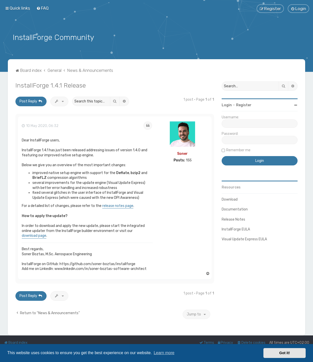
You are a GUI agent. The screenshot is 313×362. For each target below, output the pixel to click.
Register (244, 104)
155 (189, 160)
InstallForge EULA (236, 228)
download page (34, 235)
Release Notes (233, 219)
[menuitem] (42, 8)
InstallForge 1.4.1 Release (50, 85)
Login (227, 104)
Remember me (238, 149)
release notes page (117, 205)
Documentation (235, 209)
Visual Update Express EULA (244, 238)
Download (230, 199)
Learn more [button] (164, 353)
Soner (182, 153)
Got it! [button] (284, 353)
